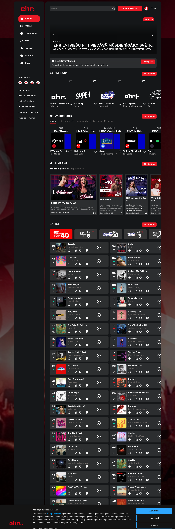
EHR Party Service (64, 203)
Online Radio (28, 33)
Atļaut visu (154, 491)
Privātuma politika (26, 107)
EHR (60, 121)
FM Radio (27, 26)
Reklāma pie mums (27, 96)
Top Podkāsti (77, 169)
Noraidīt (154, 505)
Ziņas (25, 63)
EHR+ (92, 121)
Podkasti (26, 48)
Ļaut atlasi (154, 498)
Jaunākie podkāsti (59, 169)
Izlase (53, 121)
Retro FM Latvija (105, 121)
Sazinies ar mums (26, 118)
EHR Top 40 (105, 199)
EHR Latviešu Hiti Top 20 (136, 199)
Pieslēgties (148, 62)
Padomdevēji (24, 90)
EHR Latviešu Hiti (134, 209)
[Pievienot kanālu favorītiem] (71, 103)
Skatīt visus (149, 74)
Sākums (26, 18)
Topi (24, 40)
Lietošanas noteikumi (28, 112)
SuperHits (69, 121)
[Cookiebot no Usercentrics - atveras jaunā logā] (16, 524)
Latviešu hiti (82, 121)
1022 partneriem (54, 493)
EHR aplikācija (130, 8)
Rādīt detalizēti (136, 524)
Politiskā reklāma (26, 101)
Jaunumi (26, 55)
